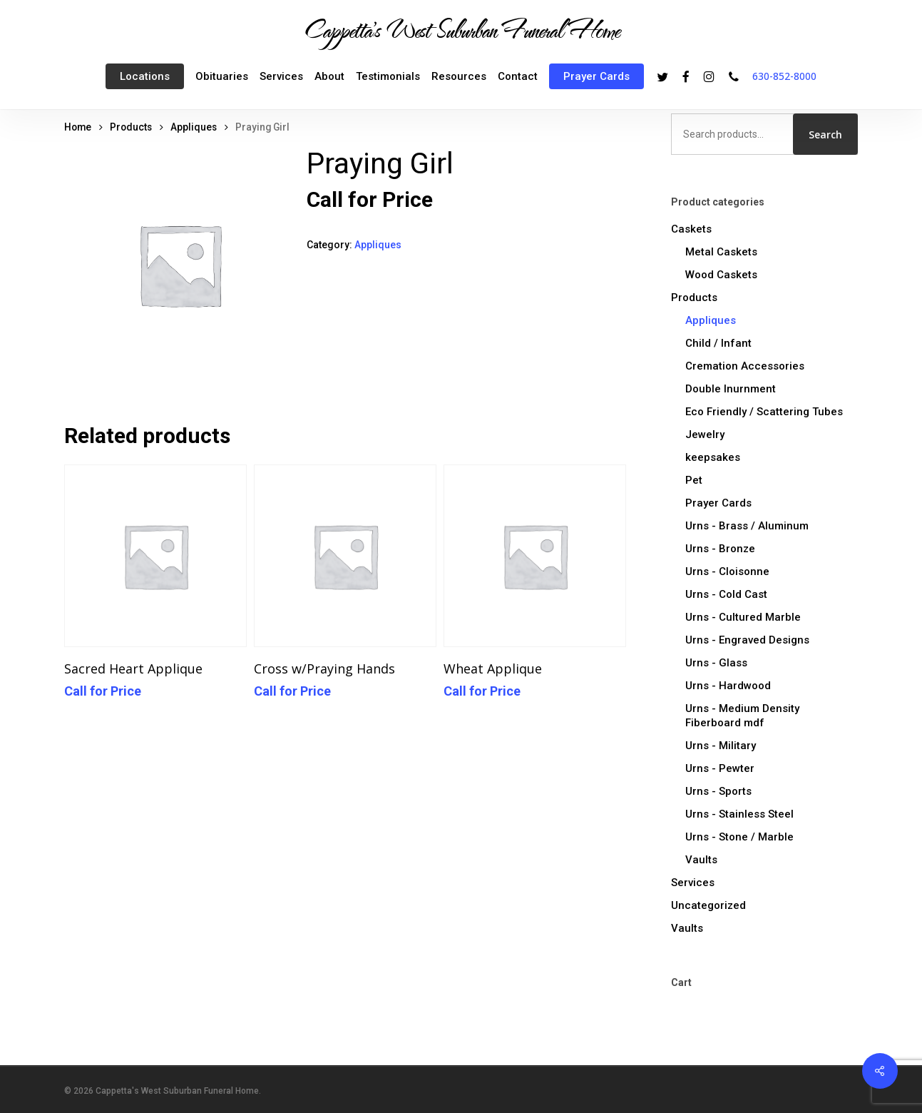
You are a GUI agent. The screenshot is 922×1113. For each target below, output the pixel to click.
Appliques (193, 127)
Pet (693, 480)
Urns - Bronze (720, 548)
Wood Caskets (721, 274)
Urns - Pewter (719, 768)
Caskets (691, 229)
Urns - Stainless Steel (739, 814)
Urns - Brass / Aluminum (747, 525)
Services (692, 882)
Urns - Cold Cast (726, 594)
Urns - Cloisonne (727, 571)
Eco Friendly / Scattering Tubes (764, 411)
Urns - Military (720, 745)
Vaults (701, 859)
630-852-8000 (784, 76)
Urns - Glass (716, 662)
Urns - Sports (718, 791)
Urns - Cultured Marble (743, 617)
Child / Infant (718, 343)
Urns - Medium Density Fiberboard (742, 715)
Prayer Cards (718, 503)
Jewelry (704, 434)
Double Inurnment (730, 388)
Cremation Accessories (744, 366)
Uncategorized (708, 905)
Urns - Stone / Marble (739, 836)
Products (131, 127)
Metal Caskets (721, 251)
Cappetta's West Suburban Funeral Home (461, 29)
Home (77, 127)
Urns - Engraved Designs (747, 640)
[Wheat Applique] (535, 555)
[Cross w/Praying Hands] (345, 555)
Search (825, 134)
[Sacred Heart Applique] (155, 555)
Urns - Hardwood (728, 685)
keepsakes (712, 457)
